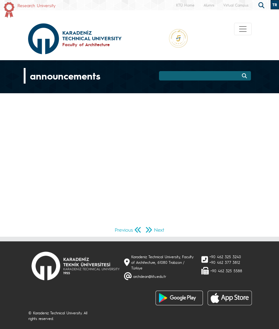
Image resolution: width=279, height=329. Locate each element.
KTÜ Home (185, 4)
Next (159, 229)
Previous (124, 229)
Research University (36, 5)
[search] (262, 4)
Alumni (209, 4)
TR (274, 4)
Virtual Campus (235, 4)
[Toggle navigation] (243, 29)
